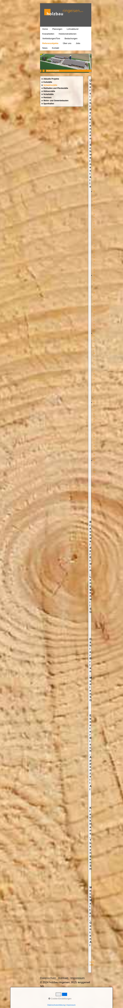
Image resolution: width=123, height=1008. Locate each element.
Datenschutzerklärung (56, 1005)
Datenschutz (48, 978)
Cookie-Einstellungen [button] (59, 998)
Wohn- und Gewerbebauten (55, 100)
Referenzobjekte (50, 43)
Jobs (78, 43)
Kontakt (55, 48)
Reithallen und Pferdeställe (55, 88)
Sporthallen (48, 104)
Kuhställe (47, 82)
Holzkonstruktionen (67, 34)
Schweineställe (50, 85)
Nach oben (92, 963)
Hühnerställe (49, 91)
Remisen (47, 97)
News (45, 48)
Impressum (77, 978)
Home (45, 29)
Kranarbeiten (48, 34)
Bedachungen (71, 38)
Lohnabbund (72, 29)
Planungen (57, 29)
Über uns (67, 43)
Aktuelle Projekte (51, 79)
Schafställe (48, 94)
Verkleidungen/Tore (51, 38)
